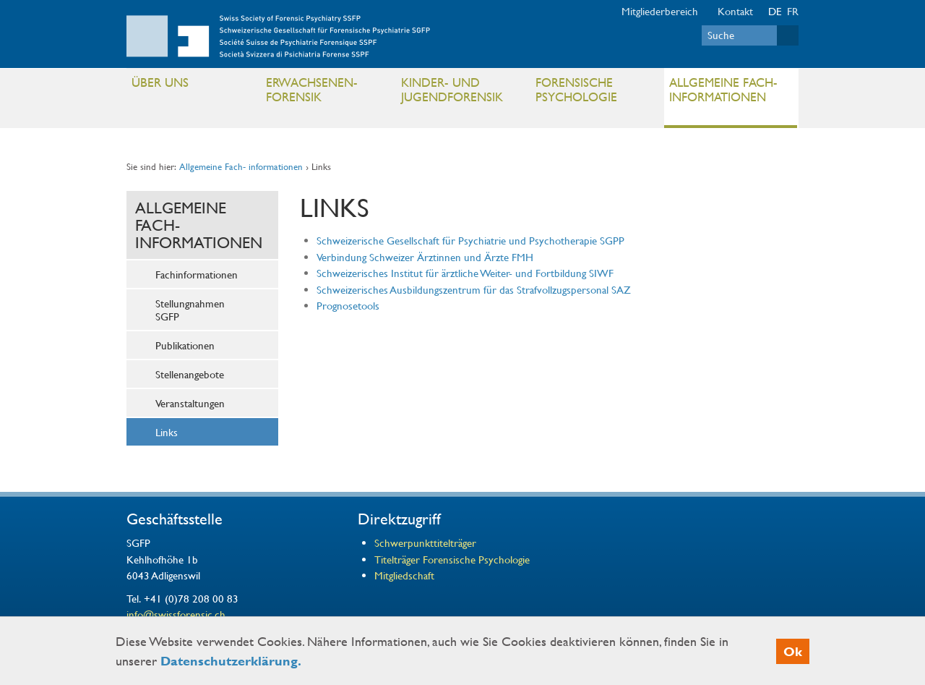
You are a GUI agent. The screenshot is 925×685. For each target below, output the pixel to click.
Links (166, 431)
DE (775, 10)
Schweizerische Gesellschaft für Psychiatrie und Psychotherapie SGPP (472, 240)
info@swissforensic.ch (175, 614)
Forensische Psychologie (596, 93)
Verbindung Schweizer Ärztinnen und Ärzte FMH (425, 256)
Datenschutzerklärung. (230, 660)
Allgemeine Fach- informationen (730, 93)
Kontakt (735, 10)
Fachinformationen (196, 274)
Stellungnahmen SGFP (190, 310)
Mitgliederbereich (659, 10)
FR (793, 10)
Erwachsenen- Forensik (327, 93)
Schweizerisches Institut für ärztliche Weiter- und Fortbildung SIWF (465, 272)
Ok (792, 651)
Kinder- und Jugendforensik (462, 93)
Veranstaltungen (190, 402)
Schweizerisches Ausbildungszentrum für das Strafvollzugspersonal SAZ (474, 289)
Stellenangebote (189, 373)
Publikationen (185, 345)
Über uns (193, 85)
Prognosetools (348, 305)
